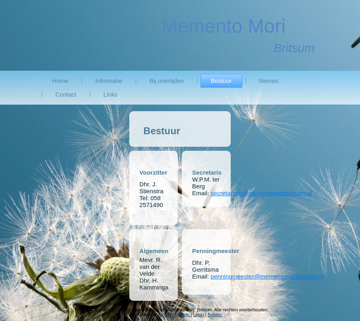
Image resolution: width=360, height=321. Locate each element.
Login (198, 314)
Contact (65, 94)
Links (110, 94)
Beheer (215, 314)
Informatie (108, 80)
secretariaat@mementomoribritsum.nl (261, 193)
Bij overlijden (166, 80)
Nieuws (269, 80)
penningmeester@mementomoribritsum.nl (267, 276)
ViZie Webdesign (173, 314)
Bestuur (221, 80)
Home (60, 80)
